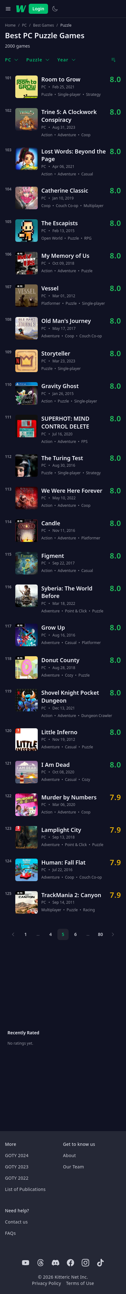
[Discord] (55, 1262)
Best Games (43, 25)
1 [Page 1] (25, 934)
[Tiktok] (100, 1262)
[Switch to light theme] (55, 9)
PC (24, 25)
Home (10, 25)
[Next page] (113, 934)
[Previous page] (13, 934)
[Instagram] (85, 1262)
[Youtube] (25, 1262)
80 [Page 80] (100, 934)
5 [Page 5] (63, 934)
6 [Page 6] (75, 934)
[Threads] (40, 1262)
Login (38, 9)
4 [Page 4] (50, 934)
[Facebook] (70, 1262)
